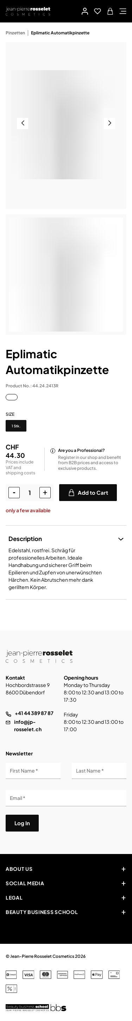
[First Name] (33, 771)
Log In (22, 823)
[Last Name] (99, 771)
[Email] (66, 798)
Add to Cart (88, 492)
